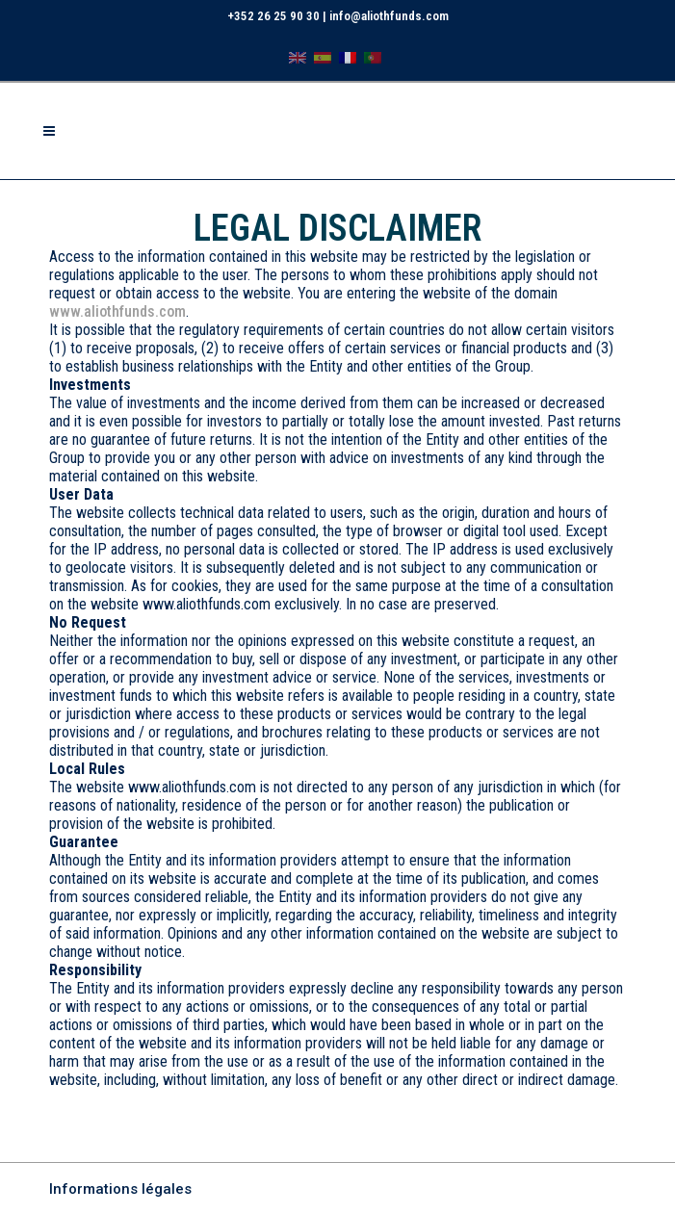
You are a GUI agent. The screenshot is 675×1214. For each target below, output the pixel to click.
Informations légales (120, 1189)
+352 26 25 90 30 (273, 16)
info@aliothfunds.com (389, 16)
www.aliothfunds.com (117, 311)
